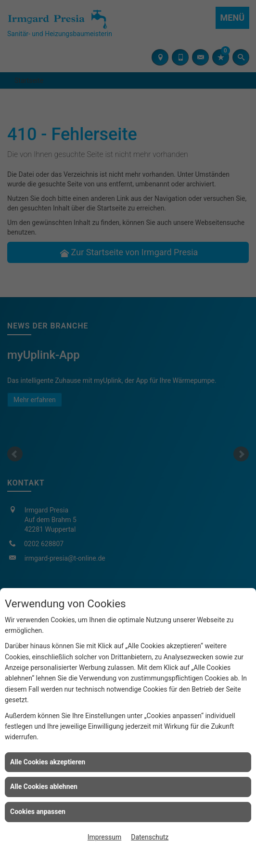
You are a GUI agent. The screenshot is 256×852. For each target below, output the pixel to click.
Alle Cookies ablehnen (43, 786)
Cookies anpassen (37, 811)
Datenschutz (149, 837)
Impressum (104, 837)
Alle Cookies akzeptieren (47, 762)
